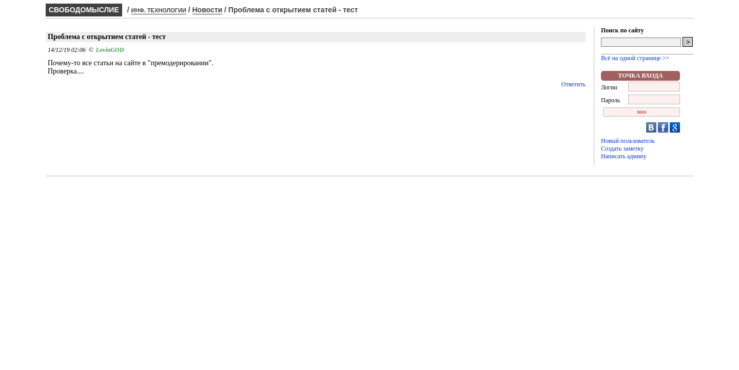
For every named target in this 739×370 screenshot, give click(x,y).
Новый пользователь (628, 140)
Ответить (573, 84)
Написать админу (624, 156)
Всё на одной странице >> (635, 58)
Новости (207, 10)
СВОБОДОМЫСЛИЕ (84, 10)
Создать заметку (622, 148)
